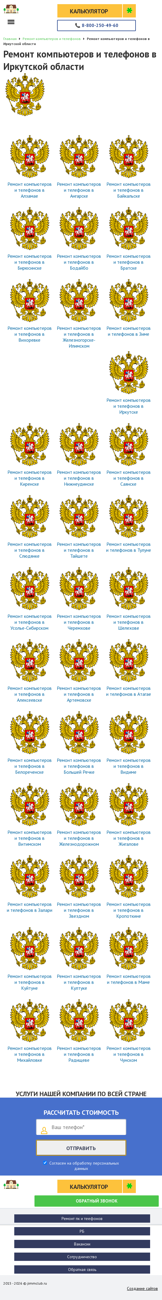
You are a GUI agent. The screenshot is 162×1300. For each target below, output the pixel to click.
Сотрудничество (82, 1256)
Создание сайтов (142, 1288)
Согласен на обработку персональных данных (83, 1165)
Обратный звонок (96, 1201)
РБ (82, 1231)
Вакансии (82, 1244)
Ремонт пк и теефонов (82, 1218)
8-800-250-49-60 (96, 25)
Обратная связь (82, 1269)
